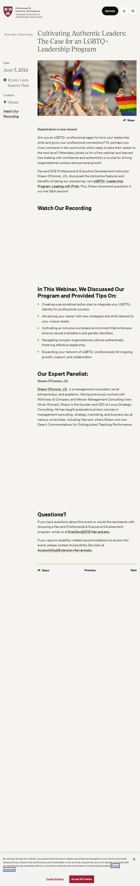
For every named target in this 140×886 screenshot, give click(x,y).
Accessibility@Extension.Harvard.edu (65, 550)
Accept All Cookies (81, 879)
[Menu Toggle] (124, 11)
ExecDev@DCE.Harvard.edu (88, 532)
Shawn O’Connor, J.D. (52, 389)
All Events (10, 34)
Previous (90, 570)
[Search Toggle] (133, 11)
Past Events (25, 34)
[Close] (134, 859)
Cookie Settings (55, 879)
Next (134, 570)
